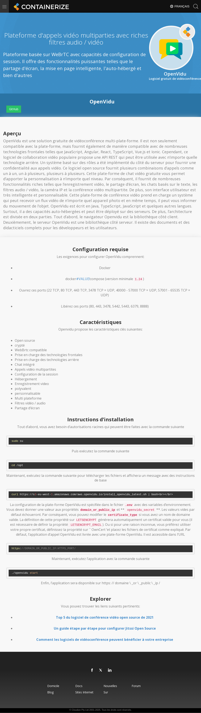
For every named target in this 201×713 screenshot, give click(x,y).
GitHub (13, 109)
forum (137, 686)
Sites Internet (84, 692)
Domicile (52, 686)
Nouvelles (110, 686)
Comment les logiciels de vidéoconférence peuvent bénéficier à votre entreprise (104, 639)
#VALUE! (83, 279)
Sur (106, 692)
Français (179, 6)
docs (78, 686)
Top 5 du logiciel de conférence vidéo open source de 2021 (105, 617)
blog (49, 692)
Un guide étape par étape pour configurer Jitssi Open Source (105, 628)
